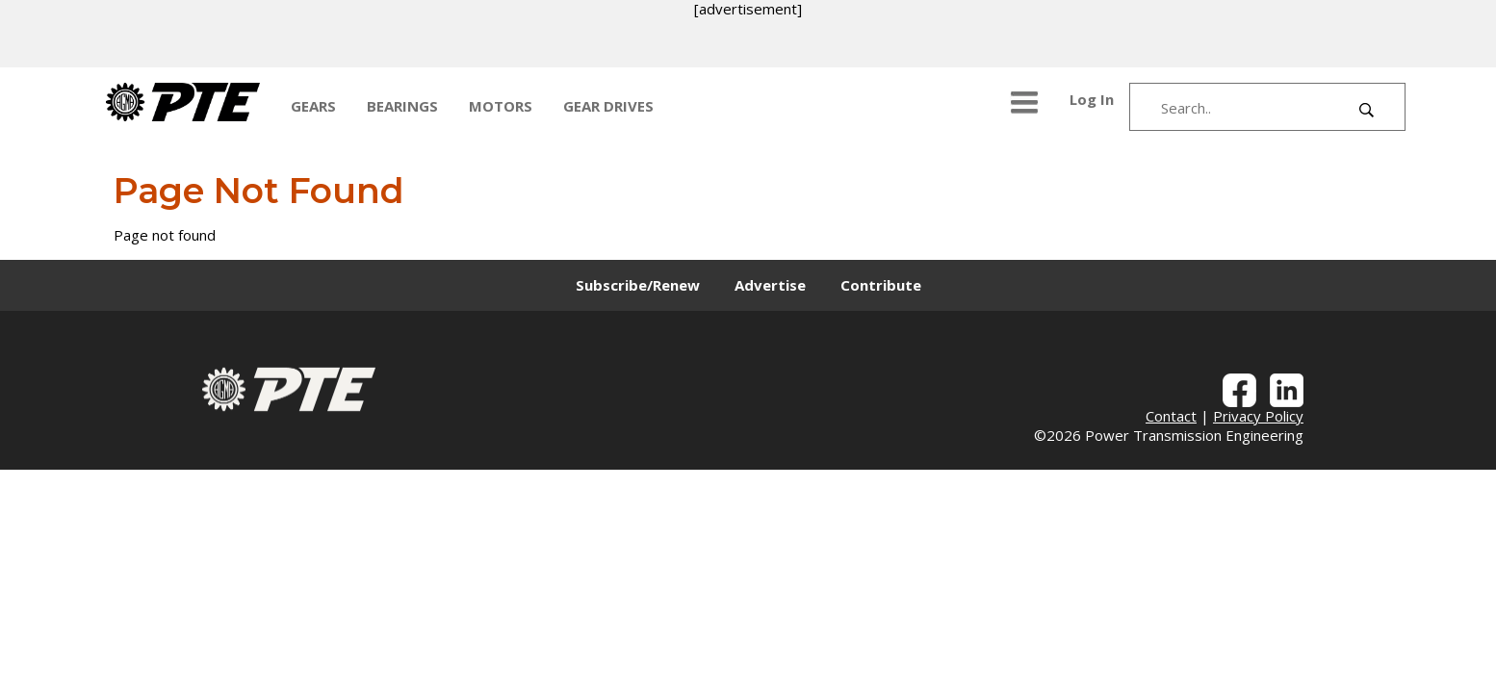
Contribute (880, 285)
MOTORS (500, 106)
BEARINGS (402, 106)
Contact (1171, 415)
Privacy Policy (1258, 415)
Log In (1092, 99)
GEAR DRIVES (608, 106)
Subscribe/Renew (638, 285)
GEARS (313, 106)
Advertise (770, 285)
